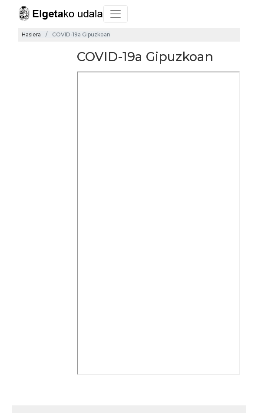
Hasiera (31, 34)
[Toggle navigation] (115, 14)
